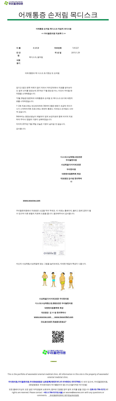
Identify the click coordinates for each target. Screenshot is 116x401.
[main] (58, 15)
